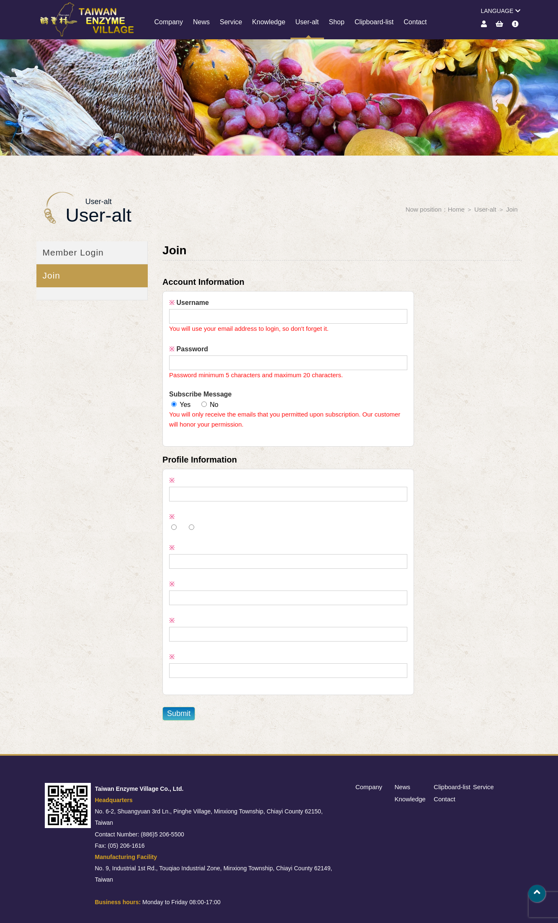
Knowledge (268, 22)
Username (189, 302)
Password (188, 349)
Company (168, 22)
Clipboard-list (374, 22)
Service (231, 22)
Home (456, 209)
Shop (337, 22)
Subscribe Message (200, 394)
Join (512, 209)
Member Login (73, 252)
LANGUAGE (500, 11)
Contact (415, 22)
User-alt (307, 22)
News (201, 22)
